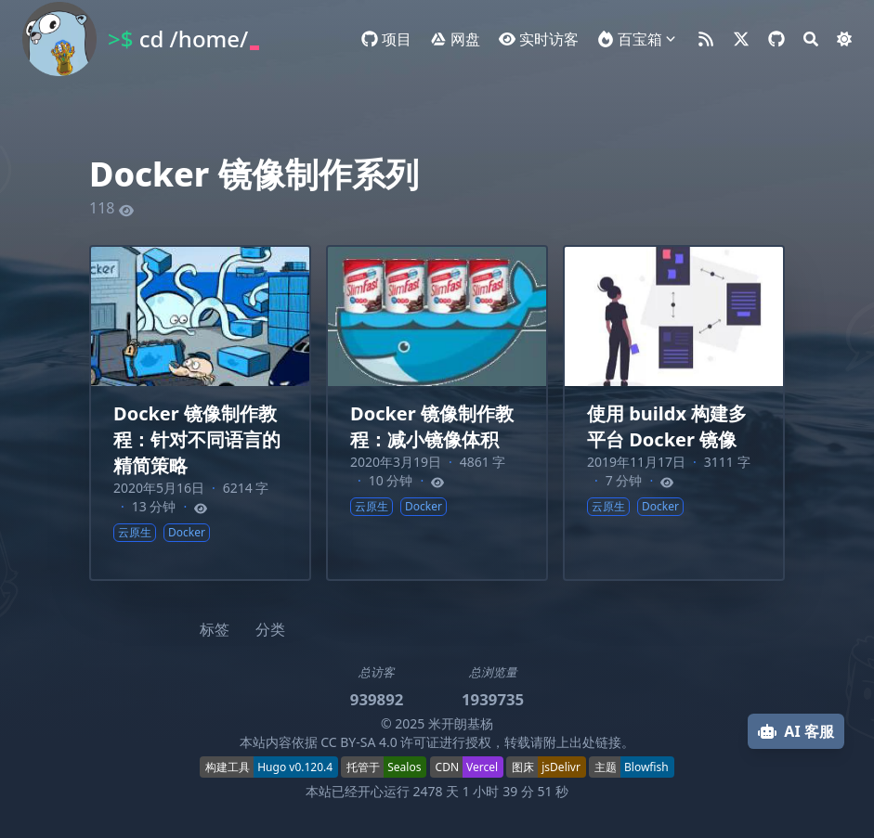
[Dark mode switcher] (844, 39)
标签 (214, 629)
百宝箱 (640, 39)
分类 (270, 629)
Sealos (404, 767)
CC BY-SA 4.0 (359, 742)
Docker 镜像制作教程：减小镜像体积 (432, 426)
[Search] (810, 39)
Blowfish (646, 767)
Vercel (482, 767)
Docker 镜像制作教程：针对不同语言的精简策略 (196, 439)
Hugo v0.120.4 (295, 767)
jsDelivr (560, 767)
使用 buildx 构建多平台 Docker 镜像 (667, 426)
